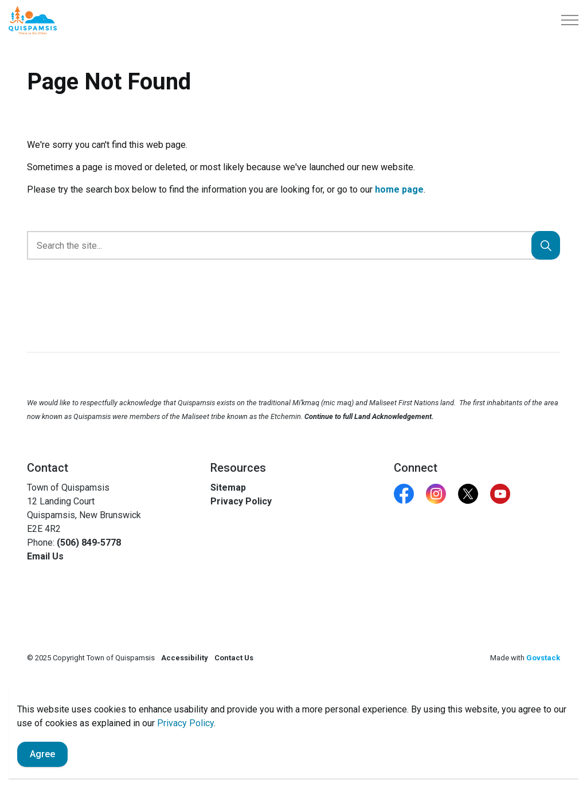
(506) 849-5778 (89, 542)
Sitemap (228, 487)
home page (399, 189)
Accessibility (184, 657)
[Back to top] (293, 705)
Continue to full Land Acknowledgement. (369, 416)
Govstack (543, 657)
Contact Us (233, 657)
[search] (291, 245)
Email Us (45, 556)
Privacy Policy (241, 501)
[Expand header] (570, 20)
